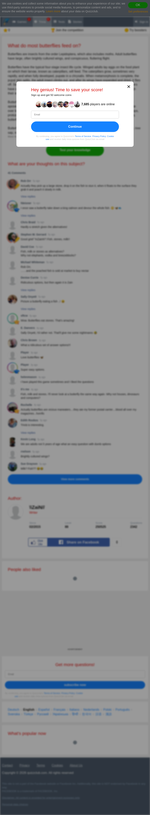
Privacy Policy (99, 136)
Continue (75, 126)
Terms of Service (83, 136)
